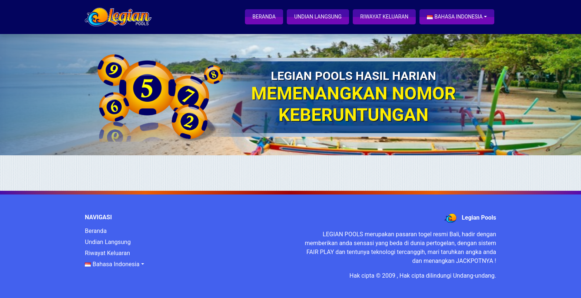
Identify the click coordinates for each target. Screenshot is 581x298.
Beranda (264, 17)
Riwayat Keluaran (384, 17)
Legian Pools (479, 217)
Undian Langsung (318, 17)
